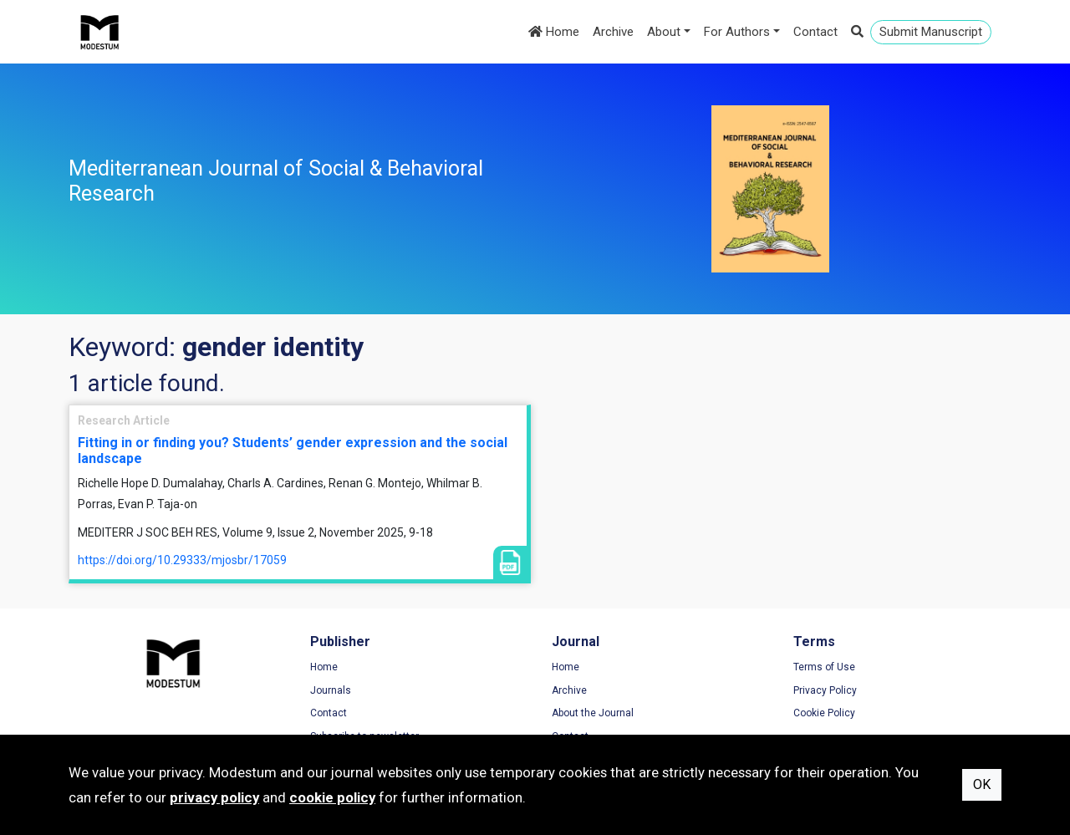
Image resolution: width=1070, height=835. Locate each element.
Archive (613, 31)
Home (553, 31)
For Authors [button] (737, 31)
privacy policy (214, 797)
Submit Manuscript (930, 31)
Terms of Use (824, 667)
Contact (815, 31)
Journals (330, 690)
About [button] (663, 31)
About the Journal (593, 713)
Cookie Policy (824, 713)
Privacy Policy (825, 690)
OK (982, 784)
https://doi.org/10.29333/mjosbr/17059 (182, 560)
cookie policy (332, 797)
